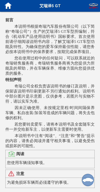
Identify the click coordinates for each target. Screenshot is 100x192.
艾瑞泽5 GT (50, 5)
